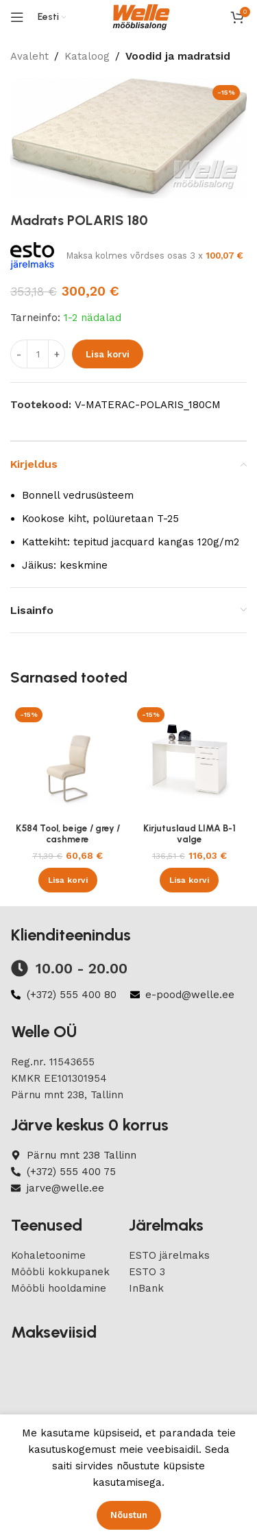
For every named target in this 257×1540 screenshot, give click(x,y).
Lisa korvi (108, 353)
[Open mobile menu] (17, 17)
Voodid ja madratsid (177, 56)
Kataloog (87, 56)
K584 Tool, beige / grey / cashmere (68, 833)
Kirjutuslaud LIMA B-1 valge (189, 833)
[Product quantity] (37, 354)
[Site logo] (141, 16)
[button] (67, 880)
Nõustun (128, 1515)
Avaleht (29, 56)
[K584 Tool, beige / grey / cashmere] (67, 760)
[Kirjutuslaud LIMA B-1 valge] (189, 760)
